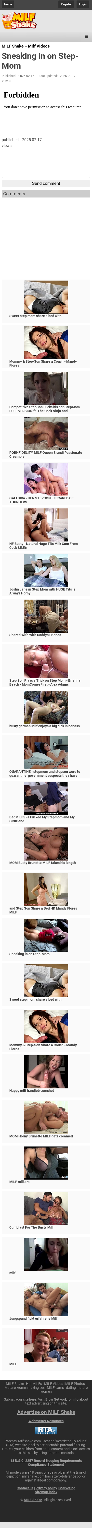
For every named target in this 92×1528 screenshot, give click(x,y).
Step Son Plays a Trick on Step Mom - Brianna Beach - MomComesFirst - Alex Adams (44, 688)
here (32, 1405)
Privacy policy (46, 1494)
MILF (13, 1370)
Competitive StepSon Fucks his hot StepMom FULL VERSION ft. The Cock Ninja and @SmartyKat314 (44, 417)
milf (12, 1279)
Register (66, 4)
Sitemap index (46, 1498)
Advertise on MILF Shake (46, 1418)
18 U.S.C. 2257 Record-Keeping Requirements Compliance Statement (46, 1468)
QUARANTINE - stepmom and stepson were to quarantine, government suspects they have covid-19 (44, 781)
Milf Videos (39, 46)
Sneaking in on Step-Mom (29, 960)
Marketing (67, 1494)
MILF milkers (19, 1188)
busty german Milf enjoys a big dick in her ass (44, 732)
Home (8, 4)
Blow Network (56, 1405)
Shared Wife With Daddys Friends (35, 641)
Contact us (25, 1494)
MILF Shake (13, 46)
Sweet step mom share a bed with (35, 322)
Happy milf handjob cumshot (31, 1096)
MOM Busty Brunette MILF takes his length (42, 869)
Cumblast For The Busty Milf (31, 1233)
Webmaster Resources (46, 1427)
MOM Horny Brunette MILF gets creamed (41, 1142)
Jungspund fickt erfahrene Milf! (33, 1324)
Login (83, 4)
